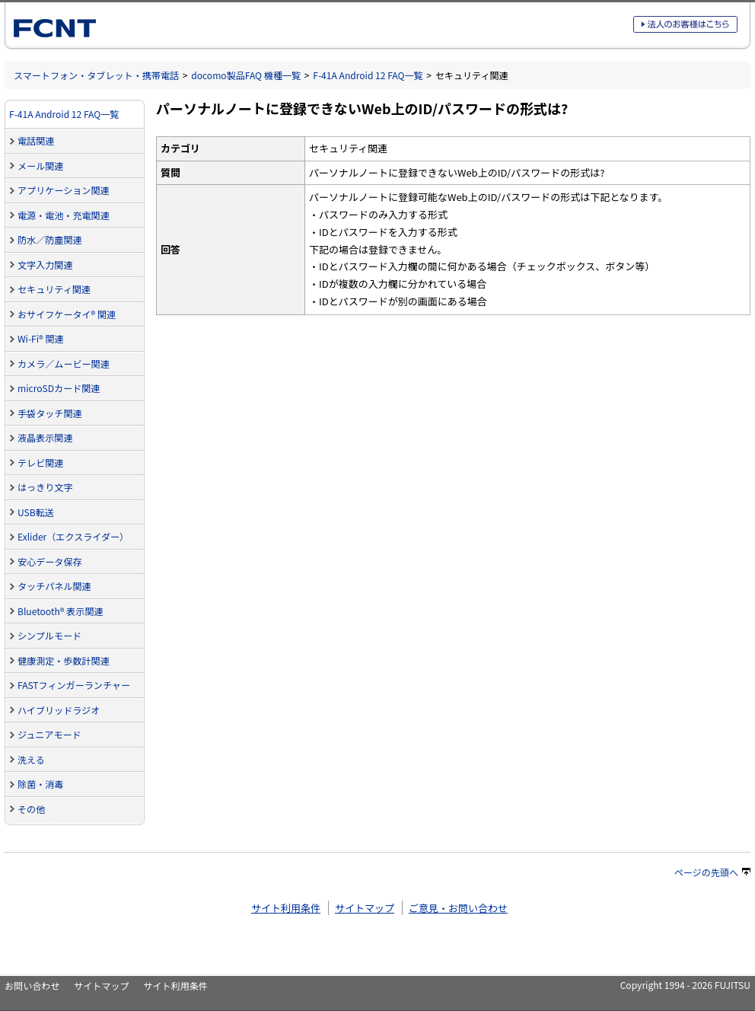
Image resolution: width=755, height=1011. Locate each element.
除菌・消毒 (40, 783)
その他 (31, 808)
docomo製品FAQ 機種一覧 (246, 75)
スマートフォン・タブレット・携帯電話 (96, 75)
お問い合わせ (32, 985)
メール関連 (40, 165)
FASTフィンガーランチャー (74, 684)
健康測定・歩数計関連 (64, 660)
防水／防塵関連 (50, 239)
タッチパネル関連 (54, 585)
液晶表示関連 (45, 437)
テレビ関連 (40, 462)
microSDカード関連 (59, 387)
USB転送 (36, 512)
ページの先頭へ (712, 872)
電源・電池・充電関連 (64, 215)
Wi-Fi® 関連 (41, 338)
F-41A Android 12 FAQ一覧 (367, 75)
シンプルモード (49, 635)
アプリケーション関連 (64, 189)
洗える (31, 759)
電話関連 (36, 140)
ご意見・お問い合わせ (458, 908)
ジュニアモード (49, 734)
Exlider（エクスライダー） (73, 536)
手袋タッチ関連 (50, 413)
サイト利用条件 (285, 908)
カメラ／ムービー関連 (64, 363)
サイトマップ (364, 908)
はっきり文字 (45, 486)
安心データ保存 (50, 561)
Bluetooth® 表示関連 (61, 610)
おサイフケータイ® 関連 (67, 314)
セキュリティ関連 (54, 288)
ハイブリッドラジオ (59, 709)
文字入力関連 (45, 264)
